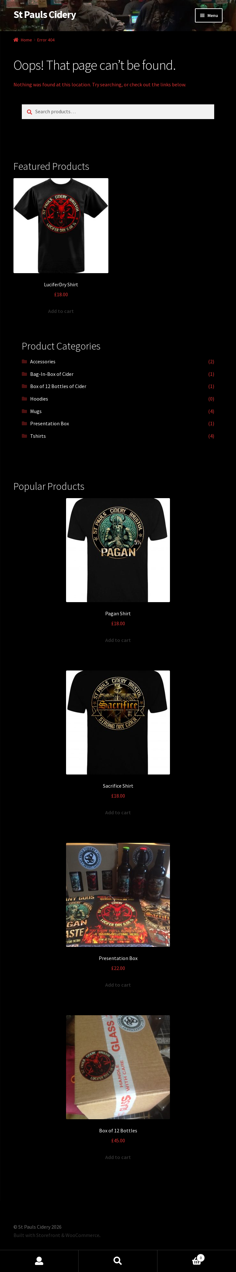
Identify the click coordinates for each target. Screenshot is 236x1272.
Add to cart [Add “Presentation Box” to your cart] (118, 985)
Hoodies (39, 398)
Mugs (36, 411)
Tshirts (38, 436)
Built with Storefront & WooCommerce (56, 1235)
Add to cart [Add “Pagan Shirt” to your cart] (118, 640)
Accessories (42, 361)
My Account (39, 1261)
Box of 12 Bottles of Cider (58, 386)
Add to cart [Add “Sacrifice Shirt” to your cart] (118, 812)
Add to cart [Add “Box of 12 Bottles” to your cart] (118, 1157)
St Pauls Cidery (44, 14)
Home (26, 40)
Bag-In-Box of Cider (51, 374)
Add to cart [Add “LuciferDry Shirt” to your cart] (61, 311)
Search (118, 1261)
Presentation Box (49, 423)
